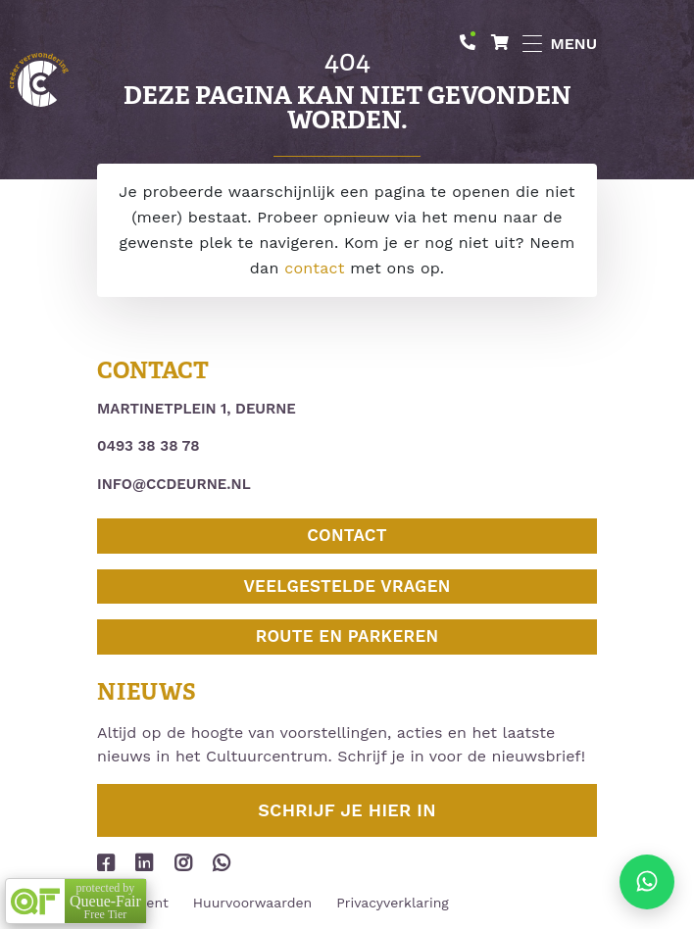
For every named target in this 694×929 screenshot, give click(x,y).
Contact (347, 535)
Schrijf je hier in (347, 810)
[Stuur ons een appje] (647, 882)
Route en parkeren (347, 636)
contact (314, 268)
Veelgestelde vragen (346, 586)
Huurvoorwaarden (252, 902)
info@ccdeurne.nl (174, 484)
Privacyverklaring (392, 902)
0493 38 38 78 (148, 446)
